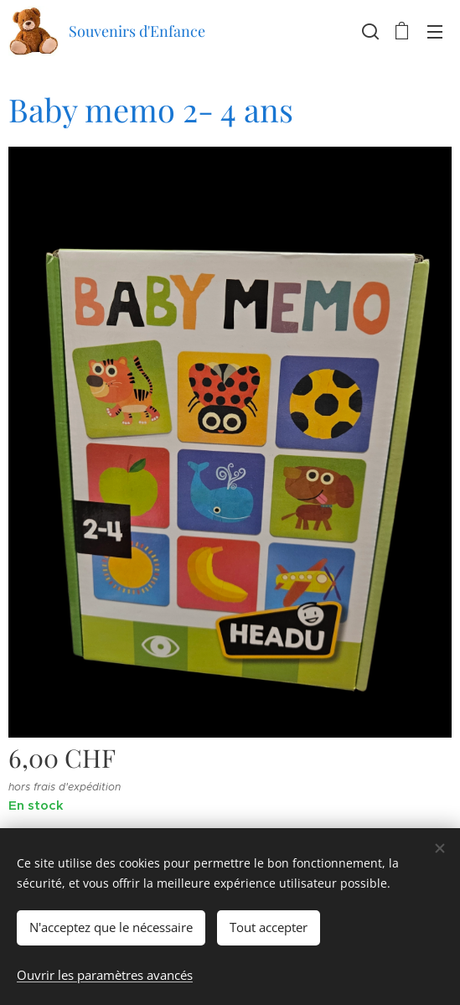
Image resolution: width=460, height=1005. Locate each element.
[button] (368, 31)
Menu (434, 32)
